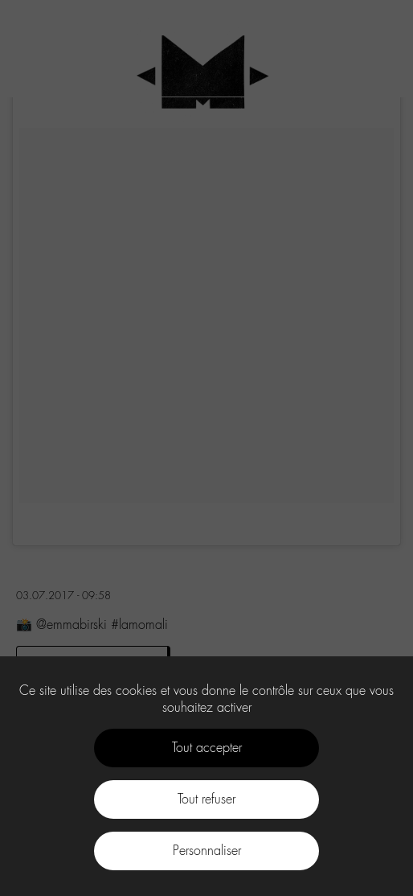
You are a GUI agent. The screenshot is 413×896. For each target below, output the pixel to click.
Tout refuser (206, 799)
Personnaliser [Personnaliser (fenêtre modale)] (207, 850)
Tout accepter (207, 747)
